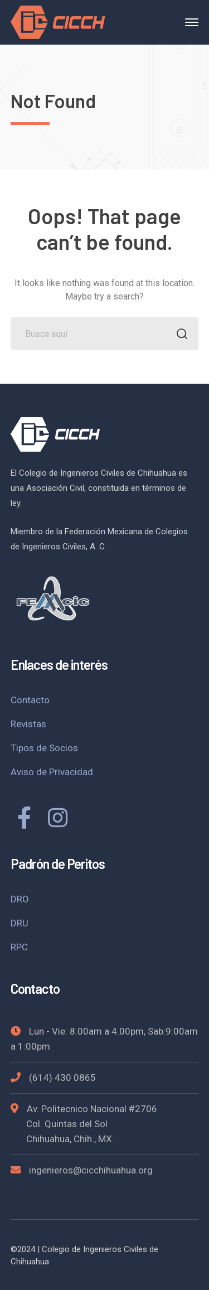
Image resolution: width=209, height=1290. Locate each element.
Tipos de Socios (44, 747)
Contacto (30, 700)
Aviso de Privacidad (52, 771)
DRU (19, 923)
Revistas (28, 723)
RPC (19, 947)
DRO (20, 899)
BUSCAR (178, 334)
